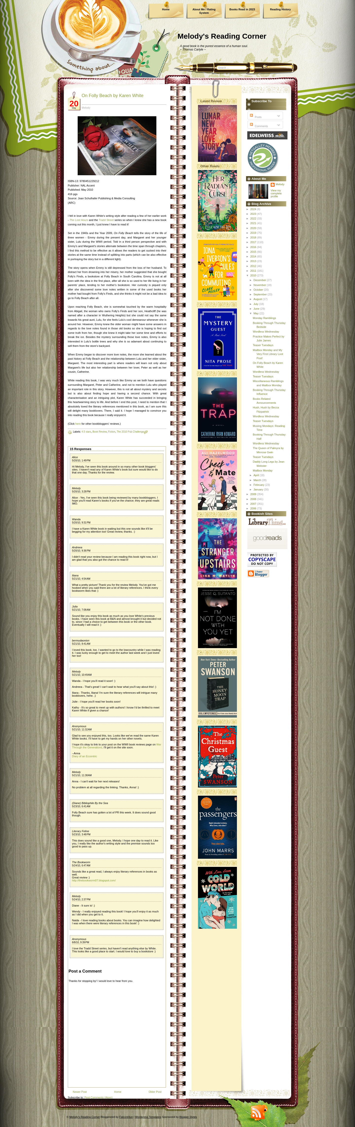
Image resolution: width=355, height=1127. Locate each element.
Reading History (280, 9)
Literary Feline (80, 831)
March (257, 480)
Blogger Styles (188, 1116)
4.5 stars (86, 431)
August (258, 299)
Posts (255, 117)
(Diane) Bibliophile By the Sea (90, 803)
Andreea (77, 547)
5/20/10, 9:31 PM (81, 522)
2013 (253, 261)
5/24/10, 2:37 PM (81, 899)
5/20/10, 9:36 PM (81, 550)
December (260, 280)
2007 (253, 503)
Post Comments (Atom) (98, 1097)
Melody (76, 488)
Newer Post (80, 1091)
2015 (253, 251)
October (258, 289)
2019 (253, 232)
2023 (253, 213)
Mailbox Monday (262, 470)
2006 (253, 508)
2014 (253, 256)
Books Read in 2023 (242, 9)
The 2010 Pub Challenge (130, 431)
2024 (253, 209)
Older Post (155, 1091)
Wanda (76, 519)
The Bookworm (81, 862)
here (78, 423)
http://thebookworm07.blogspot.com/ (94, 880)
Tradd (102, 220)
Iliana (75, 575)
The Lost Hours (79, 220)
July (256, 304)
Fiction (111, 431)
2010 (253, 275)
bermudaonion (80, 640)
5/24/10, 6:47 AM (81, 865)
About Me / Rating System (204, 11)
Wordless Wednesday (266, 331)
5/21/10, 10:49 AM (82, 674)
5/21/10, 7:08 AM (81, 609)
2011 (253, 270)
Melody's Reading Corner (222, 36)
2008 (253, 499)
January (258, 489)
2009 (253, 494)
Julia (75, 606)
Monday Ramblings (264, 318)
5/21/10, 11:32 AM (82, 729)
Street (110, 220)
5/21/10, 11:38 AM (82, 775)
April (256, 475)
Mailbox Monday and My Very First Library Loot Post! (268, 354)
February (259, 484)
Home (166, 9)
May (256, 313)
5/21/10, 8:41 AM (81, 643)
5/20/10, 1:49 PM (81, 460)
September (260, 294)
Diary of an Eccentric (84, 756)
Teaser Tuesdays (263, 345)
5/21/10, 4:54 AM (81, 578)
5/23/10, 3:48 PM (81, 834)
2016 (253, 247)
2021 (253, 223)
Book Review (99, 431)
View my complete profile (276, 193)
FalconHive (126, 1116)
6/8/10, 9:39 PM (80, 942)
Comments (258, 126)
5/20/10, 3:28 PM (81, 491)
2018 (253, 237)
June (256, 308)
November (260, 285)
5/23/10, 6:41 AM (81, 806)
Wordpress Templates (148, 1116)
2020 (253, 228)
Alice (75, 457)
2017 (253, 242)
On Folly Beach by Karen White (112, 95)
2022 (253, 218)
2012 (253, 266)
